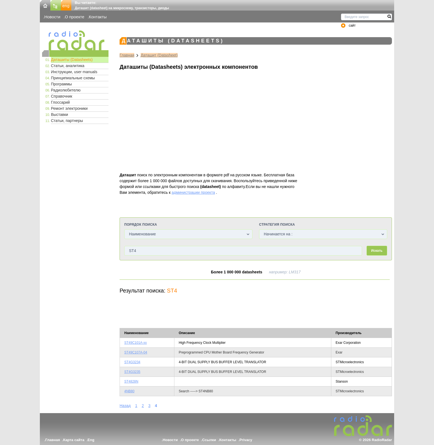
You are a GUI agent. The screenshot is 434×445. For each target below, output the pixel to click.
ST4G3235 (132, 372)
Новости (52, 16)
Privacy (245, 440)
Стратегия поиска (277, 225)
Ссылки (209, 440)
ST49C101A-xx (135, 343)
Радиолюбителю (66, 90)
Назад (125, 405)
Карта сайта (73, 440)
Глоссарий (60, 102)
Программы (61, 84)
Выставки (59, 114)
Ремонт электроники (69, 108)
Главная (127, 55)
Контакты (98, 16)
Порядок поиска (140, 225)
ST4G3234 (132, 362)
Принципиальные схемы (73, 78)
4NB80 (129, 391)
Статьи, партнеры (67, 120)
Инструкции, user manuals (74, 72)
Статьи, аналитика (67, 65)
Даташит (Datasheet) (159, 55)
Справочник (61, 96)
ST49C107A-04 (135, 352)
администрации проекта (193, 192)
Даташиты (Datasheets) (72, 59)
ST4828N (131, 381)
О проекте (74, 16)
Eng (90, 440)
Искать (377, 251)
